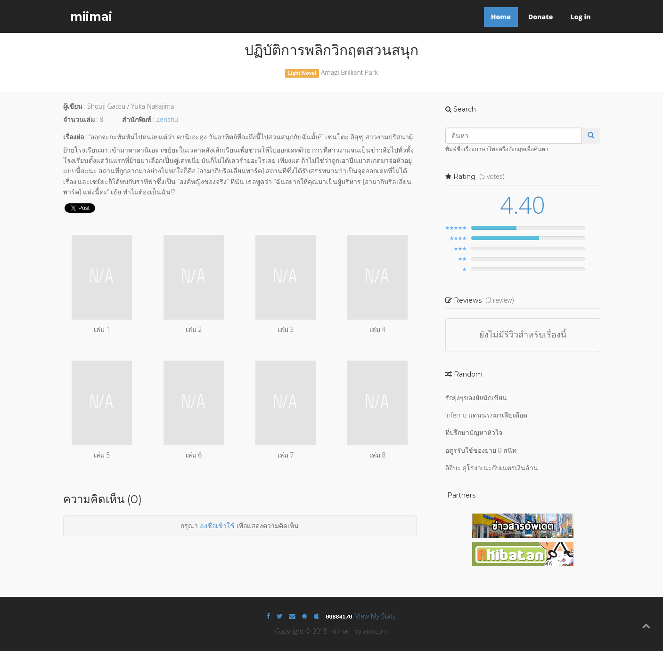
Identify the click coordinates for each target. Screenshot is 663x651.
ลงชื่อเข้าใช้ (217, 525)
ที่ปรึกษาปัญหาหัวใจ (473, 432)
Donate (540, 16)
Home (501, 16)
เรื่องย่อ (73, 136)
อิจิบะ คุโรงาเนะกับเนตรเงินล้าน (492, 467)
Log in (580, 16)
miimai (91, 16)
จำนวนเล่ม (79, 119)
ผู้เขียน (72, 106)
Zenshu (167, 119)
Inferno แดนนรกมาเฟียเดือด (486, 414)
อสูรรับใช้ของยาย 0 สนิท (480, 450)
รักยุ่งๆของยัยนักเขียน (476, 397)
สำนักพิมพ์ (136, 119)
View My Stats (375, 615)
